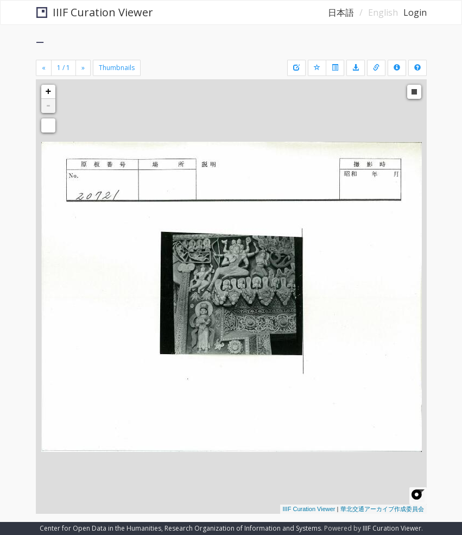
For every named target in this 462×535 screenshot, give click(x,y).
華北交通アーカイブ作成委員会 (382, 509)
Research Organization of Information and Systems (242, 528)
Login (415, 12)
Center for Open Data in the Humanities (100, 528)
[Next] (83, 68)
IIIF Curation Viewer (94, 12)
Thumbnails (117, 67)
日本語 (341, 12)
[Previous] (44, 68)
